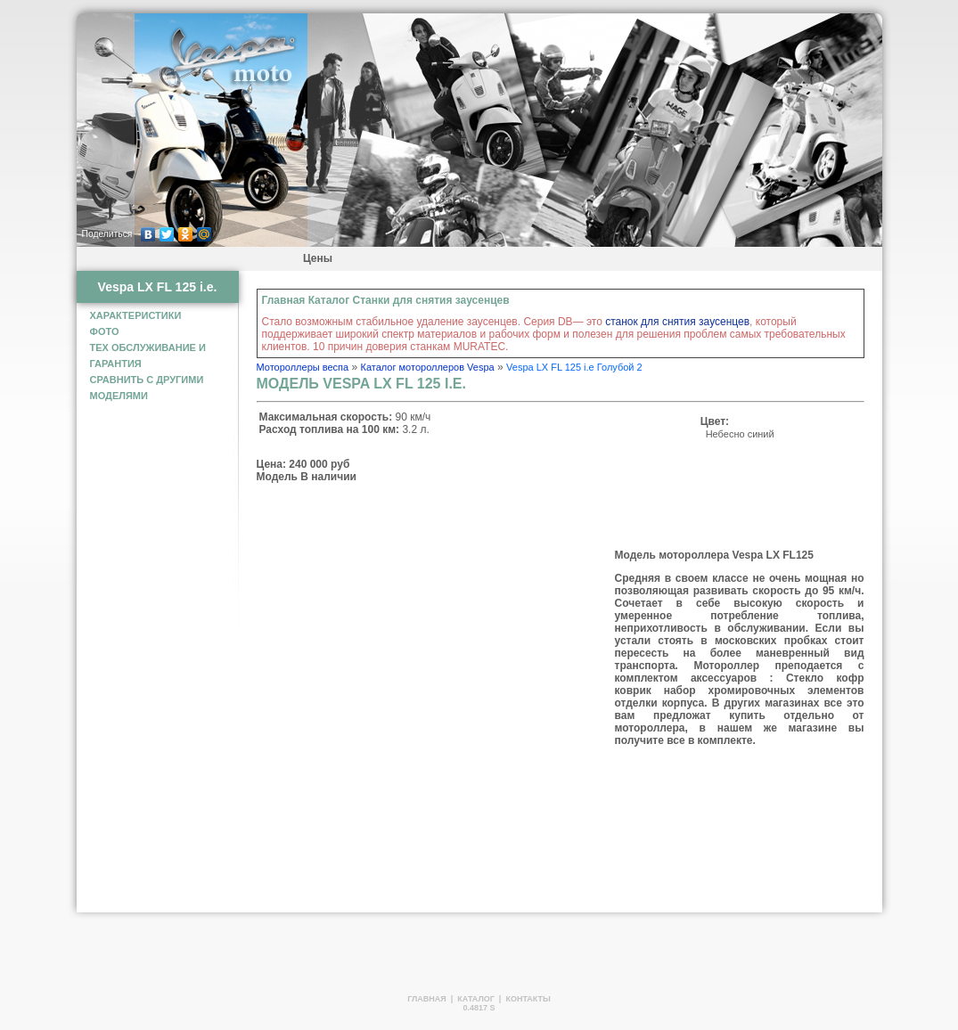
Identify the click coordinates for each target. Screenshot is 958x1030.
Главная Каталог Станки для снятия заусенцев (386, 300)
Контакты (527, 998)
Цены (317, 258)
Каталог (476, 998)
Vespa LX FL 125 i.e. (157, 287)
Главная (426, 998)
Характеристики (136, 315)
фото (104, 331)
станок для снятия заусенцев (677, 321)
